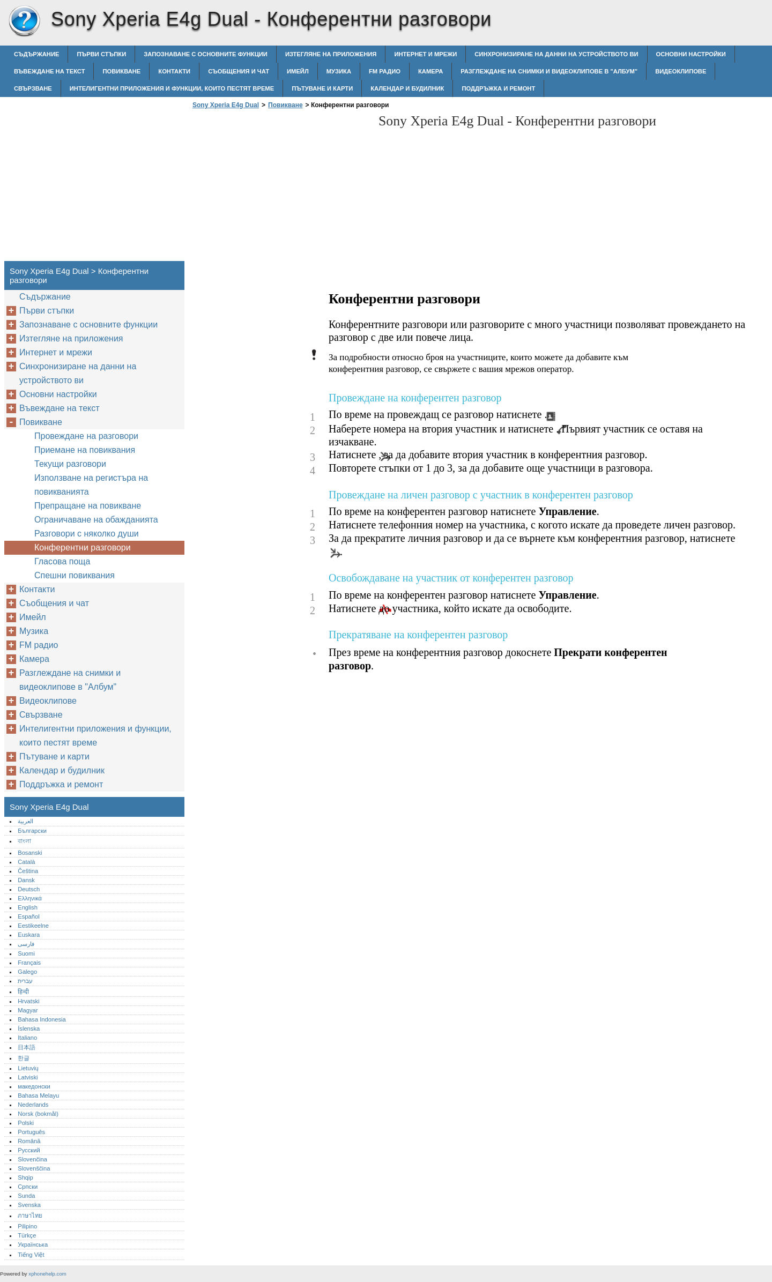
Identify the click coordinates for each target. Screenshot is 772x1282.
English (28, 907)
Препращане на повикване (87, 505)
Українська (33, 1244)
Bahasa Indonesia (42, 1019)
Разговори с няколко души (86, 533)
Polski (26, 1123)
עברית (25, 981)
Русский (29, 1150)
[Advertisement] (280, 188)
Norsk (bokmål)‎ (38, 1113)
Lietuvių (28, 1068)
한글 (23, 1058)
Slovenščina (34, 1168)
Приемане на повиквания (84, 449)
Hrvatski (28, 1001)
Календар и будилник (407, 88)
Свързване (33, 88)
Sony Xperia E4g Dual (24, 21)
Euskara (29, 934)
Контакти (174, 71)
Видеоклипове (680, 71)
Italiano (27, 1037)
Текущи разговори (70, 463)
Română (29, 1141)
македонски (34, 1086)
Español (28, 916)
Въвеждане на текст (49, 71)
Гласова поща (62, 561)
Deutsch (29, 889)
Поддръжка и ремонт (498, 88)
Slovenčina (32, 1159)
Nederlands (33, 1104)
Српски (28, 1186)
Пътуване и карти (322, 88)
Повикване (121, 71)
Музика (338, 71)
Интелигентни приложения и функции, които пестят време (172, 88)
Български (32, 831)
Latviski (28, 1077)
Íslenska (29, 1028)
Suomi (26, 953)
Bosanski (30, 852)
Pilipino (27, 1226)
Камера (430, 71)
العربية (25, 821)
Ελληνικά (30, 898)
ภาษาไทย (30, 1215)
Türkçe (27, 1235)
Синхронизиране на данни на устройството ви (556, 54)
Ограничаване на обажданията (96, 519)
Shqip (25, 1177)
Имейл (298, 71)
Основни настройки (691, 54)
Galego (27, 971)
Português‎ (31, 1132)
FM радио (384, 71)
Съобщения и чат (238, 71)
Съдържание (36, 54)
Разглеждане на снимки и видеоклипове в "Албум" (549, 71)
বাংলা (24, 841)
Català (26, 862)
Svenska (29, 1205)
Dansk (26, 880)
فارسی (26, 944)
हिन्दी (23, 991)
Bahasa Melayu (38, 1095)
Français (29, 962)
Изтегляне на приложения (330, 54)
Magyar (28, 1010)
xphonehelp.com (47, 1274)
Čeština (28, 871)
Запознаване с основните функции (206, 54)
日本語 (26, 1047)
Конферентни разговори (82, 547)
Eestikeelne (33, 925)
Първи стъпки (101, 54)
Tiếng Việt (31, 1254)
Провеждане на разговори (86, 436)
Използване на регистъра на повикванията (91, 484)
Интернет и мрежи (425, 54)
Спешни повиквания (74, 575)
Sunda (26, 1195)
